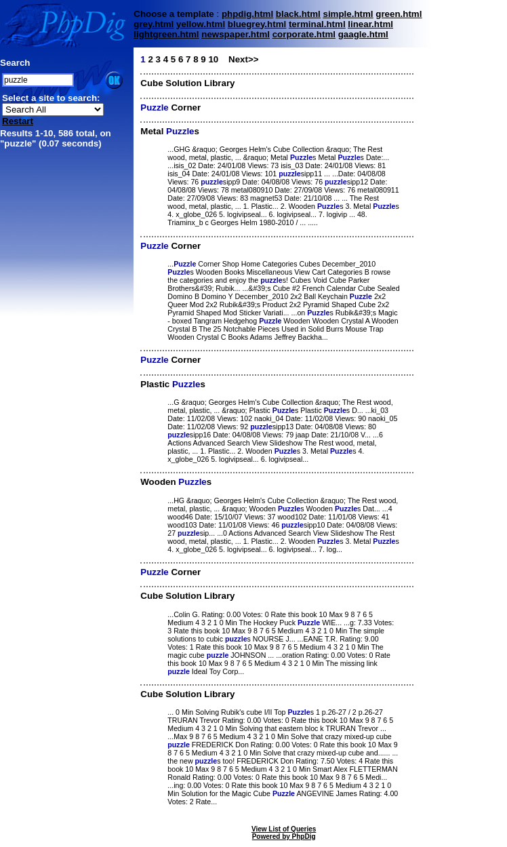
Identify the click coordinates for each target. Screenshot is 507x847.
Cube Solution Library (187, 83)
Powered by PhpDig (284, 836)
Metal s (169, 131)
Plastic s (172, 384)
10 (213, 59)
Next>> (243, 59)
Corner (170, 107)
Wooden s (175, 482)
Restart (17, 121)
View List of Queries (283, 829)
